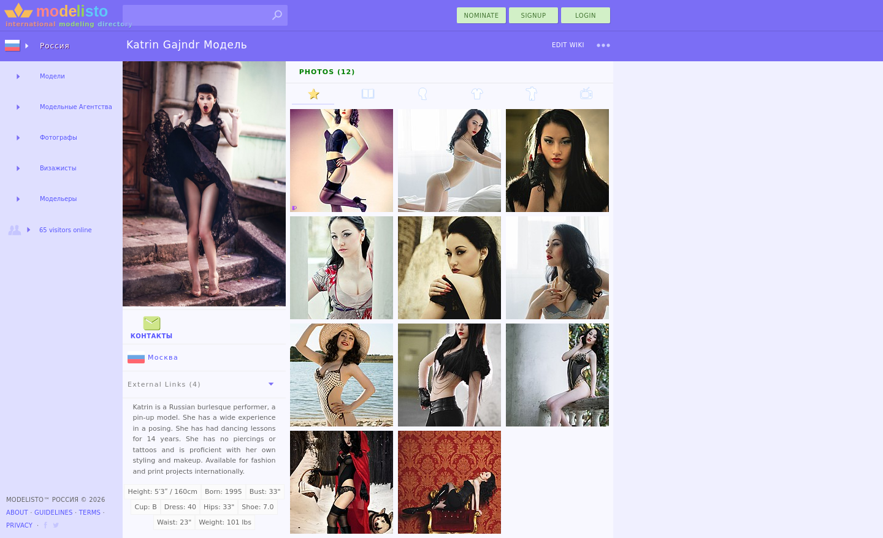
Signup (533, 15)
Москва (153, 358)
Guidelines (53, 512)
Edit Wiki (568, 45)
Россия (55, 46)
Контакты (152, 326)
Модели (52, 76)
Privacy (19, 525)
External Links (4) (203, 384)
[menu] (603, 45)
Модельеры (58, 198)
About (17, 512)
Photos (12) (327, 72)
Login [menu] (585, 15)
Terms (90, 512)
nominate (481, 15)
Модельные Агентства (76, 107)
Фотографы (58, 137)
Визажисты (58, 168)
